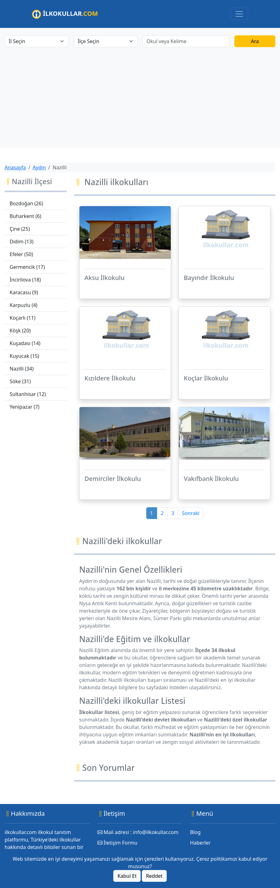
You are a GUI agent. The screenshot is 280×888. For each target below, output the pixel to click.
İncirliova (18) (25, 279)
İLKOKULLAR (65, 14)
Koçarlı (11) (22, 317)
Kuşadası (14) (25, 343)
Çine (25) (20, 228)
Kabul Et (127, 875)
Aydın (39, 167)
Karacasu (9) (24, 292)
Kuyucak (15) (24, 356)
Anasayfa (15, 167)
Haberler (200, 842)
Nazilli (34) (22, 368)
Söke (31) (20, 381)
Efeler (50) (21, 254)
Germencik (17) (27, 267)
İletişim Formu (117, 842)
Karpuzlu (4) (24, 305)
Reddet (154, 875)
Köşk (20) (20, 330)
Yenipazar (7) (24, 406)
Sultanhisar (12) (28, 394)
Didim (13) (22, 241)
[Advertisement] (140, 93)
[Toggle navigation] (239, 14)
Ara (255, 41)
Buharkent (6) (25, 216)
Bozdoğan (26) (26, 203)
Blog (195, 832)
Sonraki (190, 513)
